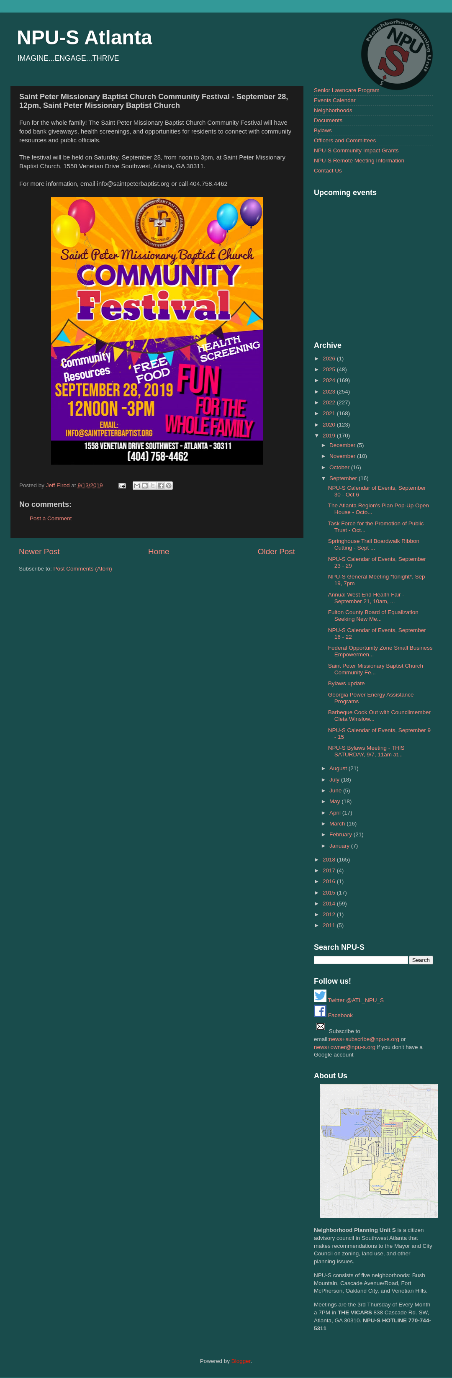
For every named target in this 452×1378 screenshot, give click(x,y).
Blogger (241, 1361)
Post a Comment (51, 518)
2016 (330, 881)
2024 (330, 380)
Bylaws (323, 130)
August (339, 768)
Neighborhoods (333, 110)
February (341, 834)
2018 (330, 859)
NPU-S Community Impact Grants (356, 150)
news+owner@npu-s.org (344, 1047)
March (338, 823)
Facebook (333, 1015)
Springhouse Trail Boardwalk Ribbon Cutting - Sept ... (373, 544)
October (340, 467)
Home (158, 551)
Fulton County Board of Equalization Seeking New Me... (373, 615)
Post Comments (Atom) (83, 569)
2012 (330, 914)
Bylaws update (346, 683)
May (335, 801)
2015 (330, 893)
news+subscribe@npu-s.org (364, 1039)
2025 (330, 369)
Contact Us (328, 170)
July (335, 779)
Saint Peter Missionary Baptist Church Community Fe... (375, 669)
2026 (330, 358)
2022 (330, 402)
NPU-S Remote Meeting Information (359, 160)
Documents (328, 120)
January (340, 846)
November (343, 456)
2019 (330, 435)
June (336, 790)
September (344, 478)
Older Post (276, 551)
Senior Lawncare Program (347, 90)
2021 (330, 413)
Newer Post (39, 551)
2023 (330, 391)
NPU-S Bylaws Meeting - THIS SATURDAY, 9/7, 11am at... (366, 751)
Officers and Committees (345, 140)
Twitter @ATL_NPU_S (349, 1000)
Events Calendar (335, 100)
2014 (330, 903)
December (343, 445)
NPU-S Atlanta (84, 37)
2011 (330, 925)
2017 (330, 870)
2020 (330, 425)
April (335, 813)
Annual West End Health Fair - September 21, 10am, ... (366, 597)
